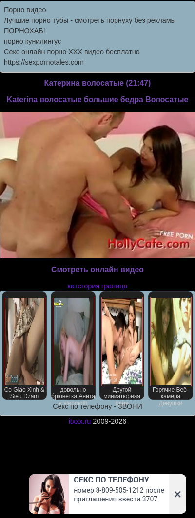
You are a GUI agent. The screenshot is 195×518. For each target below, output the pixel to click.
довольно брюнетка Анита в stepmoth (73, 348)
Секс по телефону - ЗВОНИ (97, 406)
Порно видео (25, 10)
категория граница (98, 286)
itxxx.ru (80, 421)
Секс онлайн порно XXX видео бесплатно (72, 51)
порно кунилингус (32, 41)
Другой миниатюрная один (122, 348)
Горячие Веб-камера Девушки (171, 348)
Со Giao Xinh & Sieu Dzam (24, 348)
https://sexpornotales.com (44, 62)
